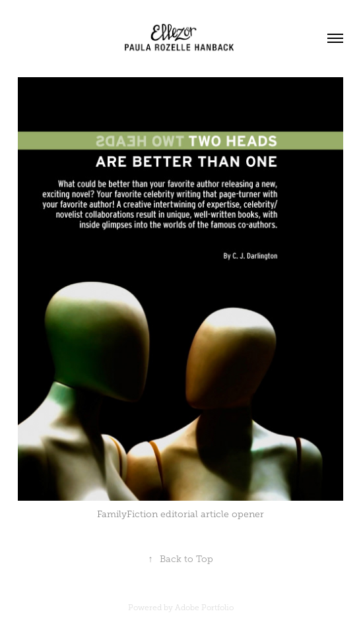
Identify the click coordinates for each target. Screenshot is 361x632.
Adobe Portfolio (204, 607)
